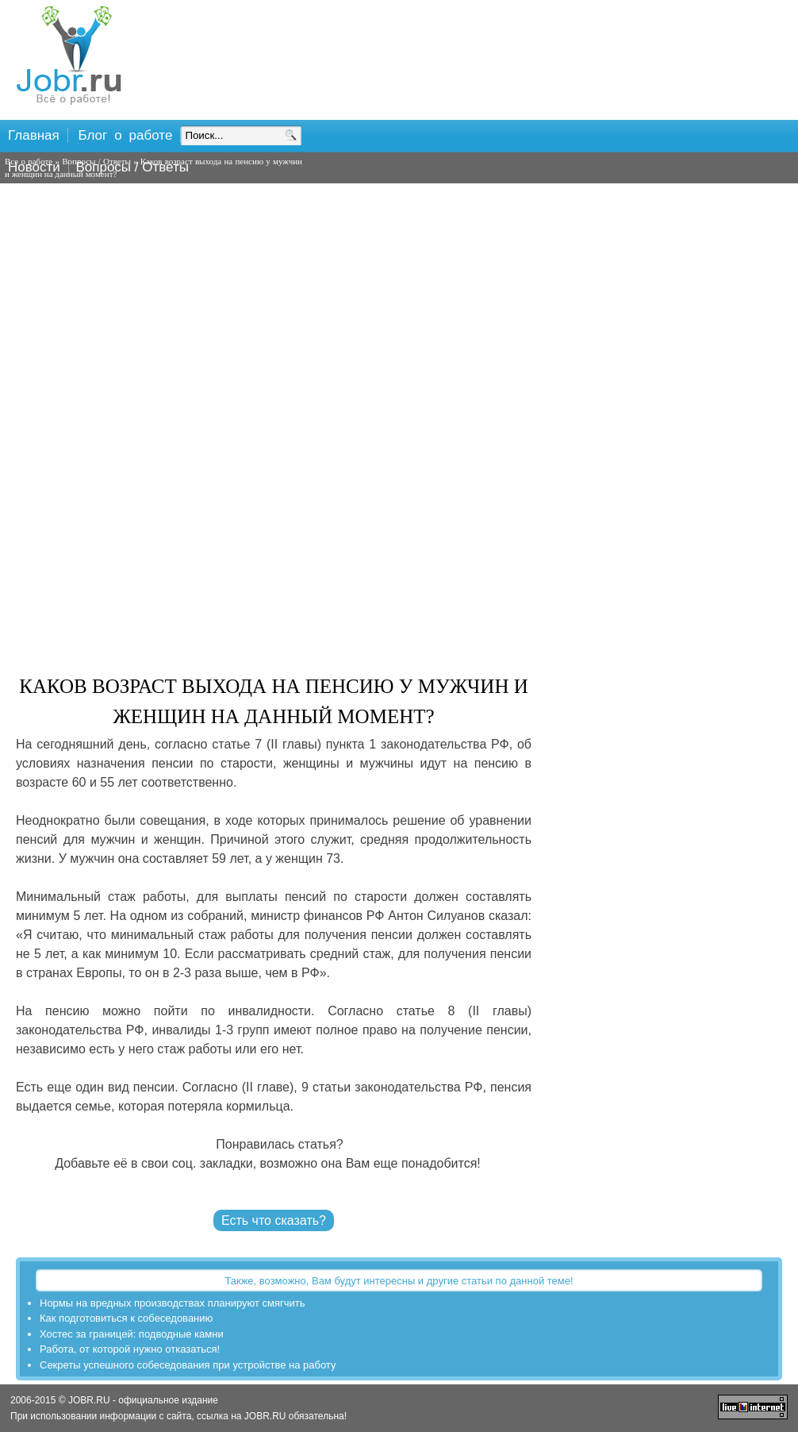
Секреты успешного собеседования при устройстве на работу (188, 1365)
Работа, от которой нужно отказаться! (130, 1349)
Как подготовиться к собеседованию (126, 1318)
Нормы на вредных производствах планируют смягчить (172, 1303)
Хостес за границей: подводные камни (132, 1334)
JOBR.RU (265, 1416)
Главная (33, 135)
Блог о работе (126, 135)
